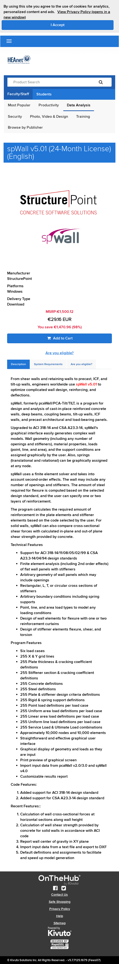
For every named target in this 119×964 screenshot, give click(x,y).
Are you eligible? (59, 353)
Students (44, 94)
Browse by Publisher (25, 127)
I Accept (78, 24)
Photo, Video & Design (49, 116)
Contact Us (59, 895)
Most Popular (19, 105)
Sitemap (60, 923)
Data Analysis (78, 105)
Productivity (49, 105)
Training (83, 116)
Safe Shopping (59, 902)
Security (15, 116)
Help (59, 916)
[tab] (18, 364)
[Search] (100, 82)
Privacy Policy (59, 909)
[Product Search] (48, 82)
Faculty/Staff (18, 94)
